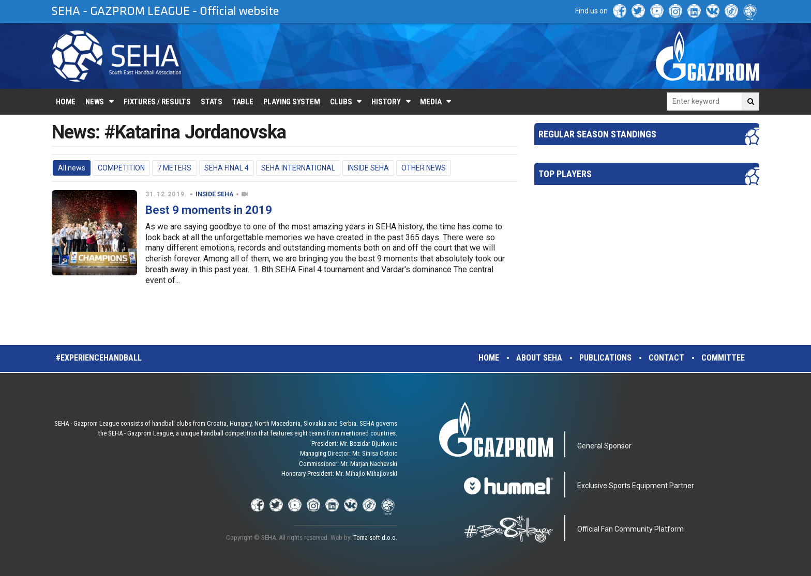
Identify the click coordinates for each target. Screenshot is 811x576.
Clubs (341, 101)
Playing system (291, 101)
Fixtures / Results (157, 101)
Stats (211, 101)
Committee (723, 358)
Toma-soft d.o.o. (375, 537)
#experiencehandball (99, 358)
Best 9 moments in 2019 (208, 210)
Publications (605, 358)
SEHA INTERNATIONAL (298, 168)
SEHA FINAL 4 (226, 168)
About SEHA (539, 358)
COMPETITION (121, 168)
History (385, 101)
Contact (666, 358)
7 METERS (174, 168)
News (94, 101)
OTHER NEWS (423, 168)
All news (71, 168)
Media (430, 101)
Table (242, 101)
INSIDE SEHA (368, 168)
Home (66, 101)
